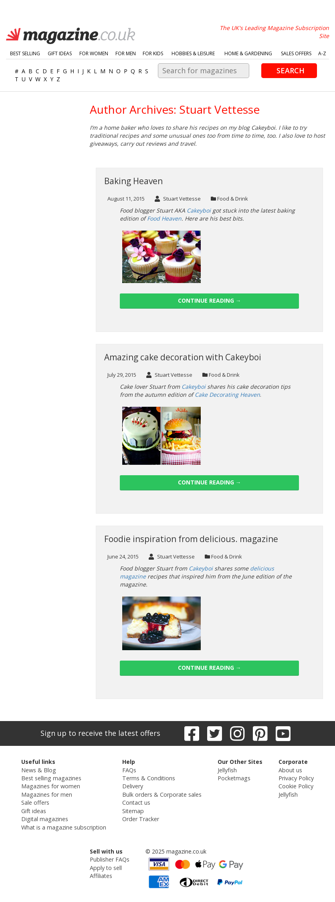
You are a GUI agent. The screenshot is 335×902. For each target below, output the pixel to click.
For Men (125, 53)
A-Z (322, 53)
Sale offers (36, 802)
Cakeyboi (201, 568)
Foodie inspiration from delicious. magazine (191, 538)
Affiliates (101, 874)
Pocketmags (233, 777)
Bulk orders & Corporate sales (161, 794)
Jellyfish (226, 769)
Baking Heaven (133, 181)
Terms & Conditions (148, 777)
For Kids (153, 53)
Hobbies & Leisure (193, 53)
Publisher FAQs (109, 858)
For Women (93, 53)
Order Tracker (140, 818)
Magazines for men (47, 794)
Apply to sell (105, 866)
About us (289, 769)
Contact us (136, 802)
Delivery (132, 786)
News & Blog (39, 769)
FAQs (129, 769)
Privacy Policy (295, 777)
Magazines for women (51, 786)
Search (290, 70)
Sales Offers (296, 53)
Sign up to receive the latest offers (100, 733)
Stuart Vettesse (178, 198)
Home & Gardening (248, 53)
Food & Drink (232, 198)
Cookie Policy (295, 786)
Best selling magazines (52, 777)
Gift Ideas (60, 53)
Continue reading (209, 300)
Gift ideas (34, 810)
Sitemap (132, 810)
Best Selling (25, 53)
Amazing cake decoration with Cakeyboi (182, 357)
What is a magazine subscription (64, 826)
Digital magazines (45, 818)
